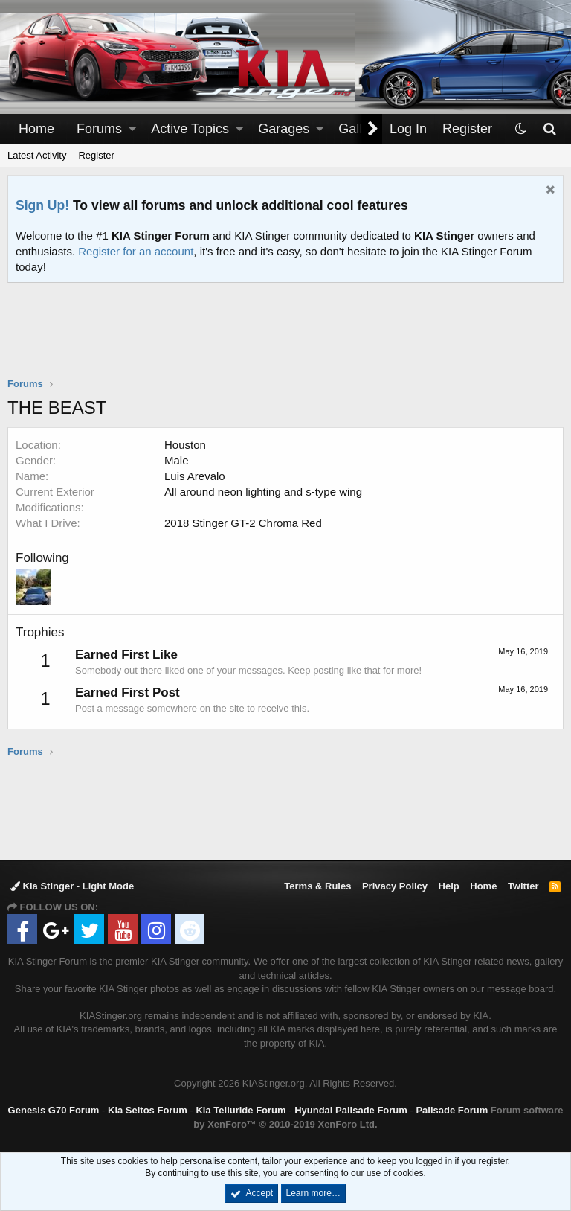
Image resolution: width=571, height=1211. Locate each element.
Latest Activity (36, 155)
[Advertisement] (285, 339)
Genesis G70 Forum (54, 1110)
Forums (99, 128)
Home (36, 128)
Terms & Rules (317, 886)
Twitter (523, 886)
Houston (185, 444)
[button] (132, 129)
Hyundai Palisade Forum (350, 1110)
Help (449, 886)
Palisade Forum (452, 1110)
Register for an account (135, 251)
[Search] (549, 129)
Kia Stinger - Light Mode (72, 886)
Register (96, 155)
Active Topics (190, 128)
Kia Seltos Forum (147, 1110)
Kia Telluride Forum (241, 1110)
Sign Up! (42, 205)
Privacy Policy (395, 886)
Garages (283, 128)
